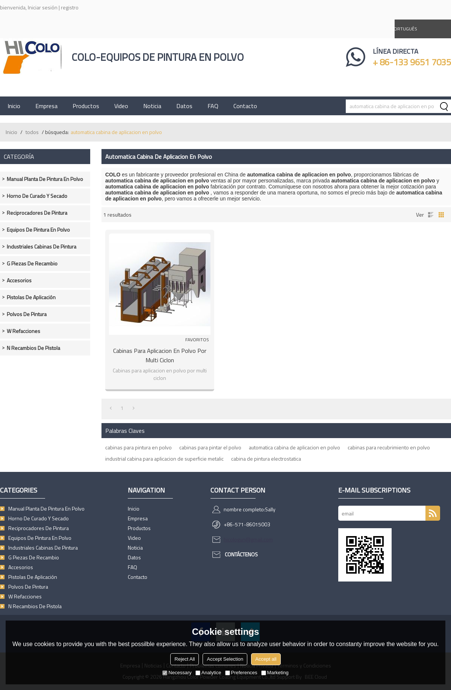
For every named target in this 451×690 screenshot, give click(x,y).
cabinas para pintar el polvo (210, 447)
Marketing (275, 672)
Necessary (176, 672)
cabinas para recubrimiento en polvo (389, 447)
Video (121, 105)
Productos (86, 105)
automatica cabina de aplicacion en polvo (294, 447)
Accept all (265, 659)
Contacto (245, 105)
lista (430, 214)
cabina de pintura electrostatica (266, 459)
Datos (184, 105)
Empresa (46, 105)
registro (70, 7)
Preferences (241, 672)
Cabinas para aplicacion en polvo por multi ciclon (159, 355)
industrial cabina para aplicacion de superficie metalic (164, 459)
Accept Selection (225, 659)
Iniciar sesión (43, 7)
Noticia (152, 105)
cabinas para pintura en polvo (138, 447)
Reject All (184, 659)
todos (32, 132)
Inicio (14, 105)
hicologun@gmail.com (248, 539)
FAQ (212, 105)
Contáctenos (241, 554)
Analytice (208, 672)
